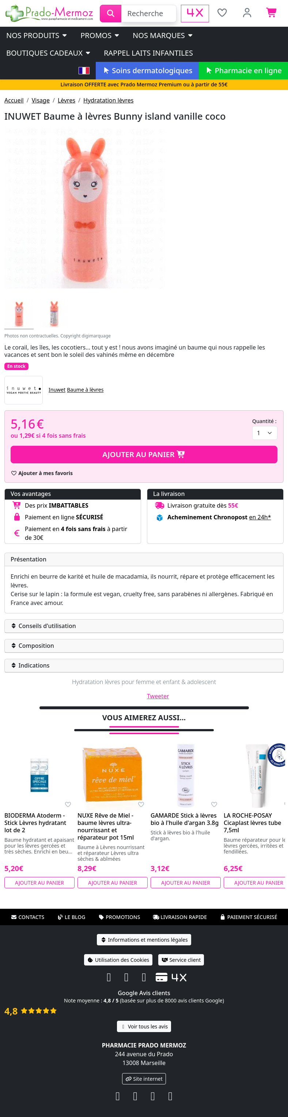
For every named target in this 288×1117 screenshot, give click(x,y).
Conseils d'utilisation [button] (43, 626)
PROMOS (100, 35)
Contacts (27, 917)
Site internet (144, 1078)
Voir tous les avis (144, 1026)
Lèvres (66, 100)
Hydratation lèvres (108, 100)
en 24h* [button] (260, 517)
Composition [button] (32, 646)
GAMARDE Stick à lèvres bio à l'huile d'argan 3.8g (185, 819)
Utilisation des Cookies (118, 959)
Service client (181, 959)
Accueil (14, 100)
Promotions (119, 917)
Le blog (71, 917)
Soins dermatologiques (147, 70)
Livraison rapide (180, 917)
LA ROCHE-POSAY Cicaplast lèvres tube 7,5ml (252, 822)
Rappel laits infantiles (148, 53)
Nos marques (163, 35)
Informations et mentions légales (143, 939)
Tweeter (158, 696)
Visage (41, 100)
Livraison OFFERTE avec (143, 84)
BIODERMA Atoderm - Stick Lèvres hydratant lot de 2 (35, 822)
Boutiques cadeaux (48, 53)
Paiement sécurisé (248, 917)
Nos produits (37, 35)
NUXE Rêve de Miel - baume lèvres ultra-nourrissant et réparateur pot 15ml (105, 826)
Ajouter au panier (144, 454)
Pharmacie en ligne (243, 70)
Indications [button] (30, 665)
